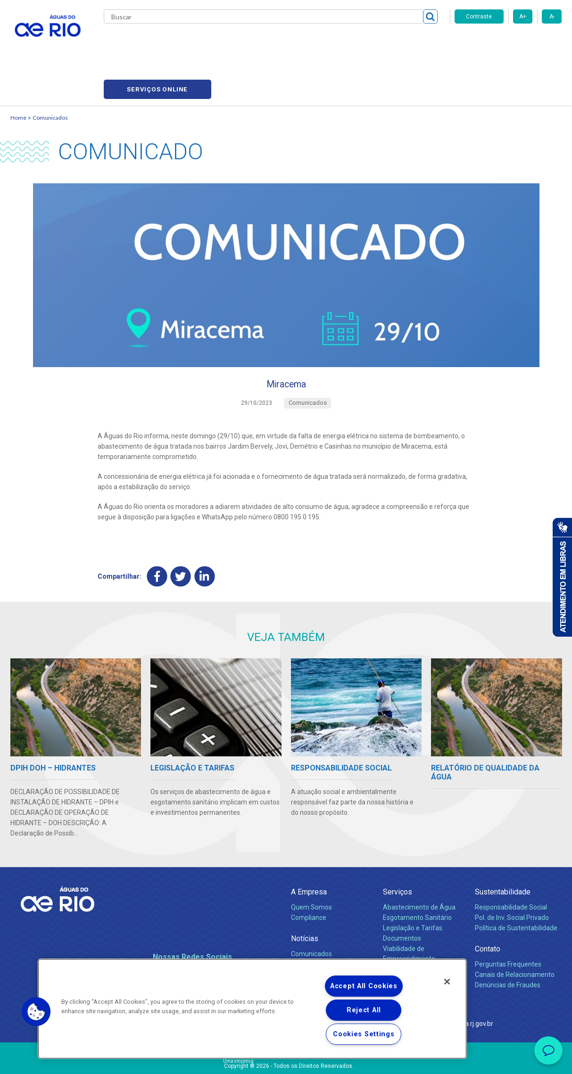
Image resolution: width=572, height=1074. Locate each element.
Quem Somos (311, 868)
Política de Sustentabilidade (516, 889)
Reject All (364, 1010)
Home (18, 73)
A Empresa (309, 852)
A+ (522, 16)
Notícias (304, 899)
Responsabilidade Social (511, 868)
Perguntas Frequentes (508, 925)
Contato (487, 909)
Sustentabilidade (503, 852)
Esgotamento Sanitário (417, 878)
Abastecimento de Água (419, 868)
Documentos (402, 899)
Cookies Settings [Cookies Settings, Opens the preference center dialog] (364, 1034)
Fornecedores (341, 42)
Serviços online (508, 42)
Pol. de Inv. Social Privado (512, 878)
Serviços (397, 852)
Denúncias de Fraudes (507, 946)
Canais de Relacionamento (515, 935)
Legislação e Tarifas (412, 889)
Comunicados (50, 73)
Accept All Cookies (364, 986)
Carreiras (297, 42)
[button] (36, 1012)
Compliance (308, 878)
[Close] (447, 981)
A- (552, 16)
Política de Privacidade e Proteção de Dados (286, 1060)
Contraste (479, 16)
